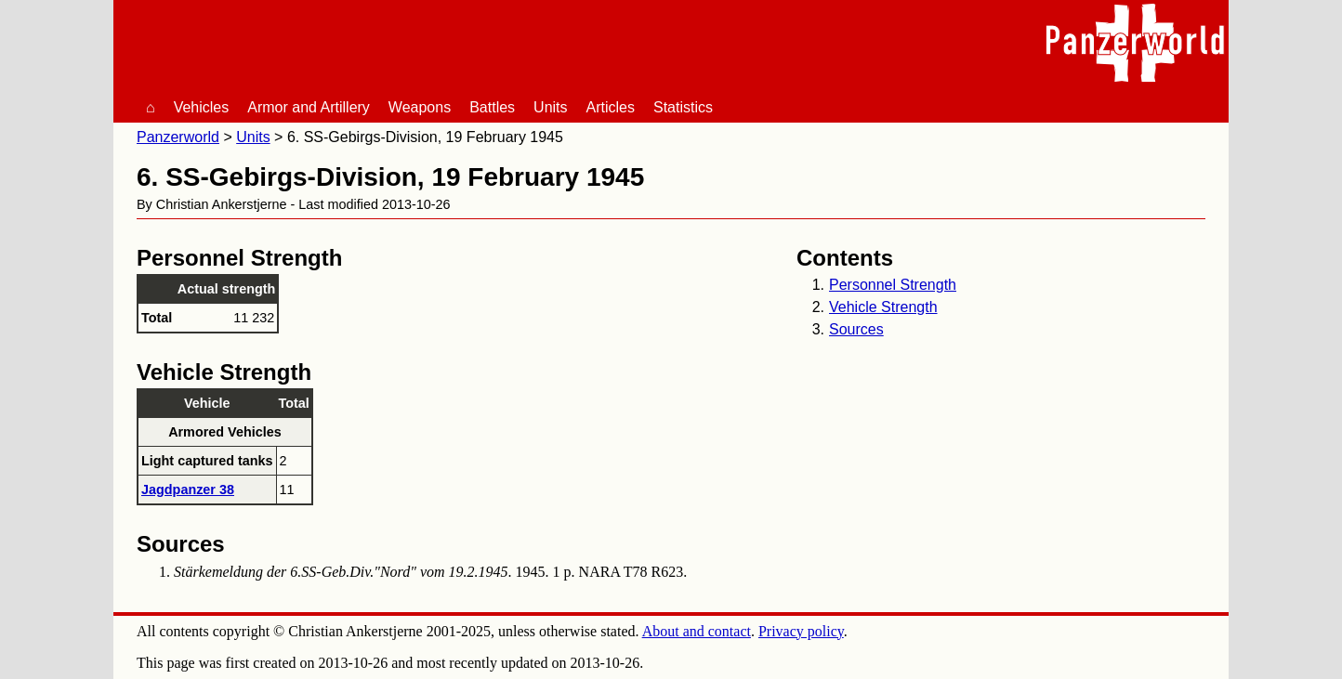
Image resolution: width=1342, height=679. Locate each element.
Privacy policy (801, 631)
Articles (610, 107)
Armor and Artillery (308, 107)
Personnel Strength (892, 285)
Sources (856, 329)
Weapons (419, 107)
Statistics (683, 107)
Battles (492, 107)
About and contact (696, 631)
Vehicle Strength (883, 307)
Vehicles (202, 107)
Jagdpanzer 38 (187, 489)
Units (550, 107)
